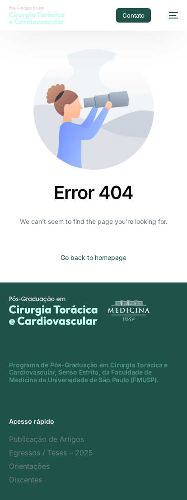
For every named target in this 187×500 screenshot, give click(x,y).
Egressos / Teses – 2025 (51, 452)
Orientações (29, 466)
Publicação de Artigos (46, 439)
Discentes (25, 479)
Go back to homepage (93, 257)
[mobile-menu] (169, 15)
